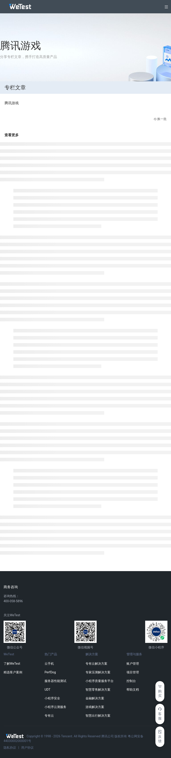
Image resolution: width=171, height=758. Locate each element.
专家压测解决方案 (98, 672)
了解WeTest (12, 663)
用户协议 (27, 747)
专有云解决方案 (96, 663)
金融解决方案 (95, 698)
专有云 (49, 715)
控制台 (131, 681)
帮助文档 (132, 689)
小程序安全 (52, 698)
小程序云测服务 (55, 707)
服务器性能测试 (55, 681)
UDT (47, 689)
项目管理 (132, 672)
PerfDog (50, 672)
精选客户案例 (13, 672)
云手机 (49, 663)
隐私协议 (10, 747)
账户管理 (132, 663)
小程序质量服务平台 (100, 681)
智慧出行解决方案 (98, 715)
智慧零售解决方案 (98, 689)
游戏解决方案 (95, 707)
